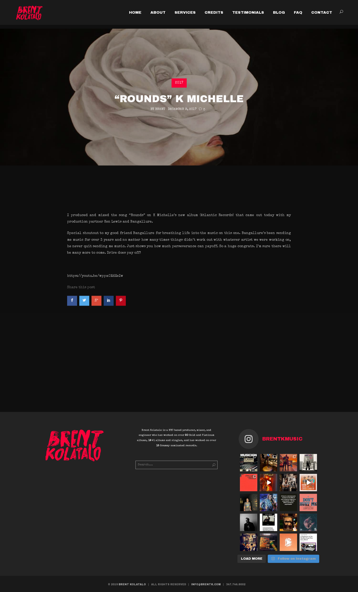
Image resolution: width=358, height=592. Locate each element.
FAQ (298, 12)
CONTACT (321, 12)
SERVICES (185, 12)
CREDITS (214, 12)
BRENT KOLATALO (132, 584)
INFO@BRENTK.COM (206, 584)
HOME (135, 12)
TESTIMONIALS (248, 12)
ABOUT (158, 12)
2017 (179, 156)
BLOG (279, 12)
